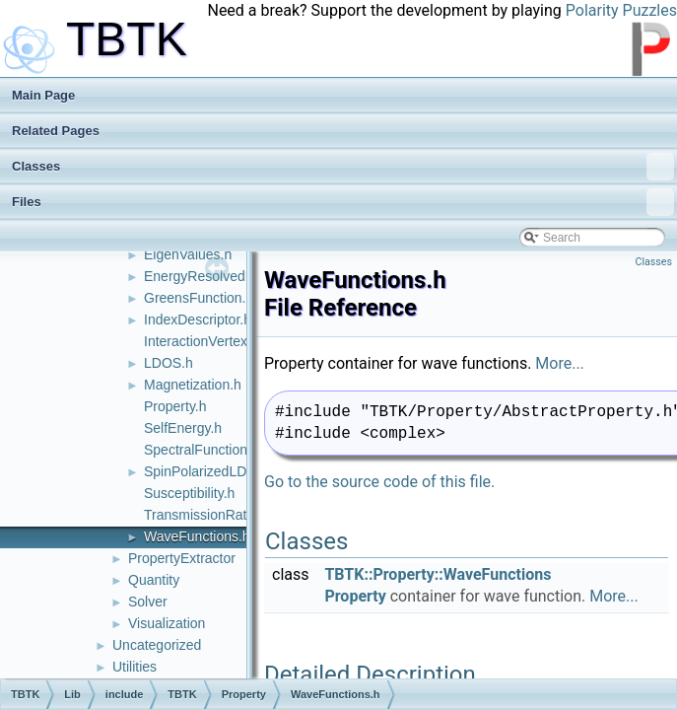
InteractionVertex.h (201, 341)
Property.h (175, 406)
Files (343, 202)
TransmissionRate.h (205, 515)
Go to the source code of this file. (379, 481)
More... (559, 363)
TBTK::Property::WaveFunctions (437, 574)
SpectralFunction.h (201, 450)
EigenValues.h (188, 254)
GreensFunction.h (198, 298)
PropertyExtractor (182, 558)
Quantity (153, 580)
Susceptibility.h (189, 493)
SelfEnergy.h (183, 428)
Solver (148, 601)
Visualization (166, 623)
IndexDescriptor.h (197, 319)
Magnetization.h (192, 384)
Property (354, 596)
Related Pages (56, 130)
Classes (343, 166)
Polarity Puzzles (621, 10)
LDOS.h (168, 363)
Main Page (43, 95)
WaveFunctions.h (197, 536)
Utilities (134, 666)
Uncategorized (156, 645)
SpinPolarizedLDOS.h (211, 471)
